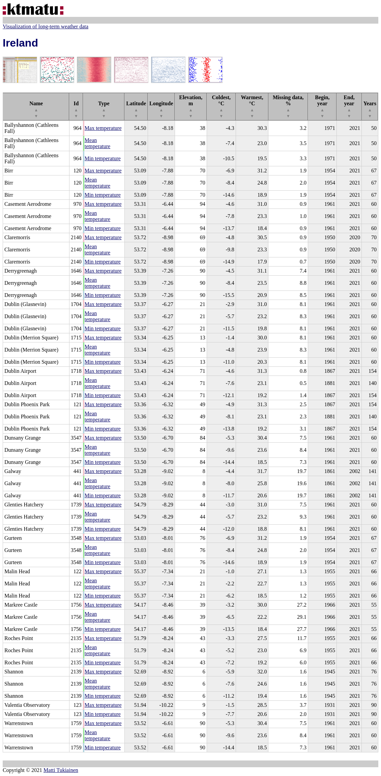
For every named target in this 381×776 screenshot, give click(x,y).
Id (76, 109)
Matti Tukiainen (60, 770)
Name (36, 109)
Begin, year (322, 106)
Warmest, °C (252, 106)
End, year (349, 106)
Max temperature (103, 128)
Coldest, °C (221, 106)
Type (103, 109)
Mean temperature (97, 143)
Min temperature (103, 158)
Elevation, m (190, 106)
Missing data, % (288, 106)
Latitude (136, 109)
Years (369, 109)
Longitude (161, 109)
